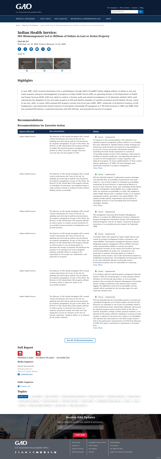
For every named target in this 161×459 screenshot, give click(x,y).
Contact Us (24, 386)
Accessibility (93, 448)
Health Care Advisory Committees (121, 452)
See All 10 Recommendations (80, 340)
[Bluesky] (38, 49)
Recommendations (44, 62)
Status (96, 131)
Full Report (62, 62)
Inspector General (78, 448)
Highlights (27, 62)
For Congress (112, 8)
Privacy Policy (93, 445)
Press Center (124, 8)
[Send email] (49, 49)
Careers (135, 8)
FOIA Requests (115, 442)
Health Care (22, 396)
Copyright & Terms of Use (97, 442)
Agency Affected (26, 131)
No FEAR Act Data (116, 448)
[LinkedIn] (32, 49)
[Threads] (44, 49)
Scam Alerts (114, 445)
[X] (26, 49)
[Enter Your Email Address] (80, 427)
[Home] (36, 445)
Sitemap (91, 452)
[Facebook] (20, 49)
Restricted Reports (78, 452)
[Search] (124, 12)
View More (98, 168)
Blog (141, 8)
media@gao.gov (27, 374)
